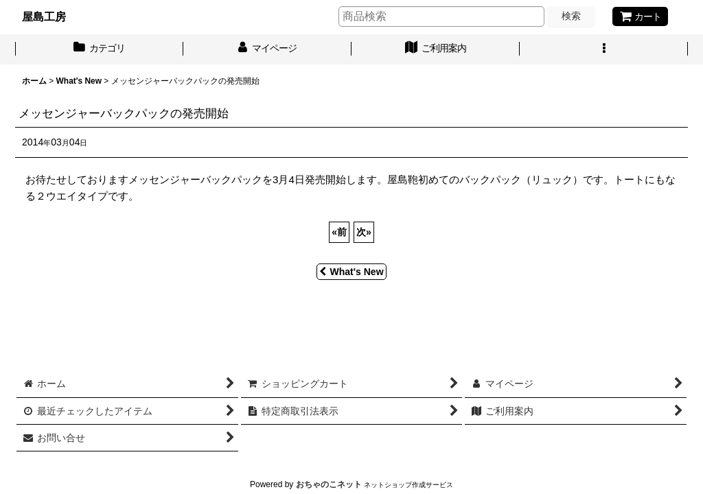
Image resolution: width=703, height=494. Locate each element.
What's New (351, 271)
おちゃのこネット (329, 484)
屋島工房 (44, 16)
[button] (604, 49)
